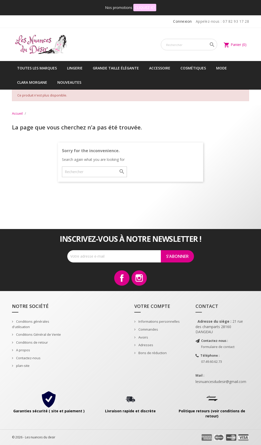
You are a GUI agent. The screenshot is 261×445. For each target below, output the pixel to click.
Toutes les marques (37, 68)
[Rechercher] (189, 44)
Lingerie (75, 68)
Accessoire (159, 68)
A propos (22, 350)
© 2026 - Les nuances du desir (33, 437)
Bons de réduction (152, 353)
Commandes (148, 329)
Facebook (121, 278)
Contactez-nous (28, 358)
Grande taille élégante (116, 68)
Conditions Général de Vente (38, 334)
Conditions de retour (31, 342)
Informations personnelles (159, 321)
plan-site (22, 365)
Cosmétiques (193, 68)
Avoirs (143, 337)
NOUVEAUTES (69, 82)
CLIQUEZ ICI (145, 7)
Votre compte (152, 306)
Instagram (139, 278)
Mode (221, 68)
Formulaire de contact (217, 346)
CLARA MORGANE (32, 82)
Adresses (145, 345)
